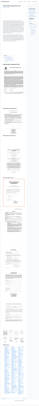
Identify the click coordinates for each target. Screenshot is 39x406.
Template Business (5, 1)
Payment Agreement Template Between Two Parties (14, 389)
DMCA (25, 1)
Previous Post (3, 400)
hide (7, 55)
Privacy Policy (29, 1)
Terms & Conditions (35, 1)
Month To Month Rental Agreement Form (20, 390)
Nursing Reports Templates (32, 16)
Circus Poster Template (32, 11)
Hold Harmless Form (7, 352)
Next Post (24, 400)
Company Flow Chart (32, 15)
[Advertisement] (9, 14)
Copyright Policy (21, 1)
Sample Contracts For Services (33, 12)
